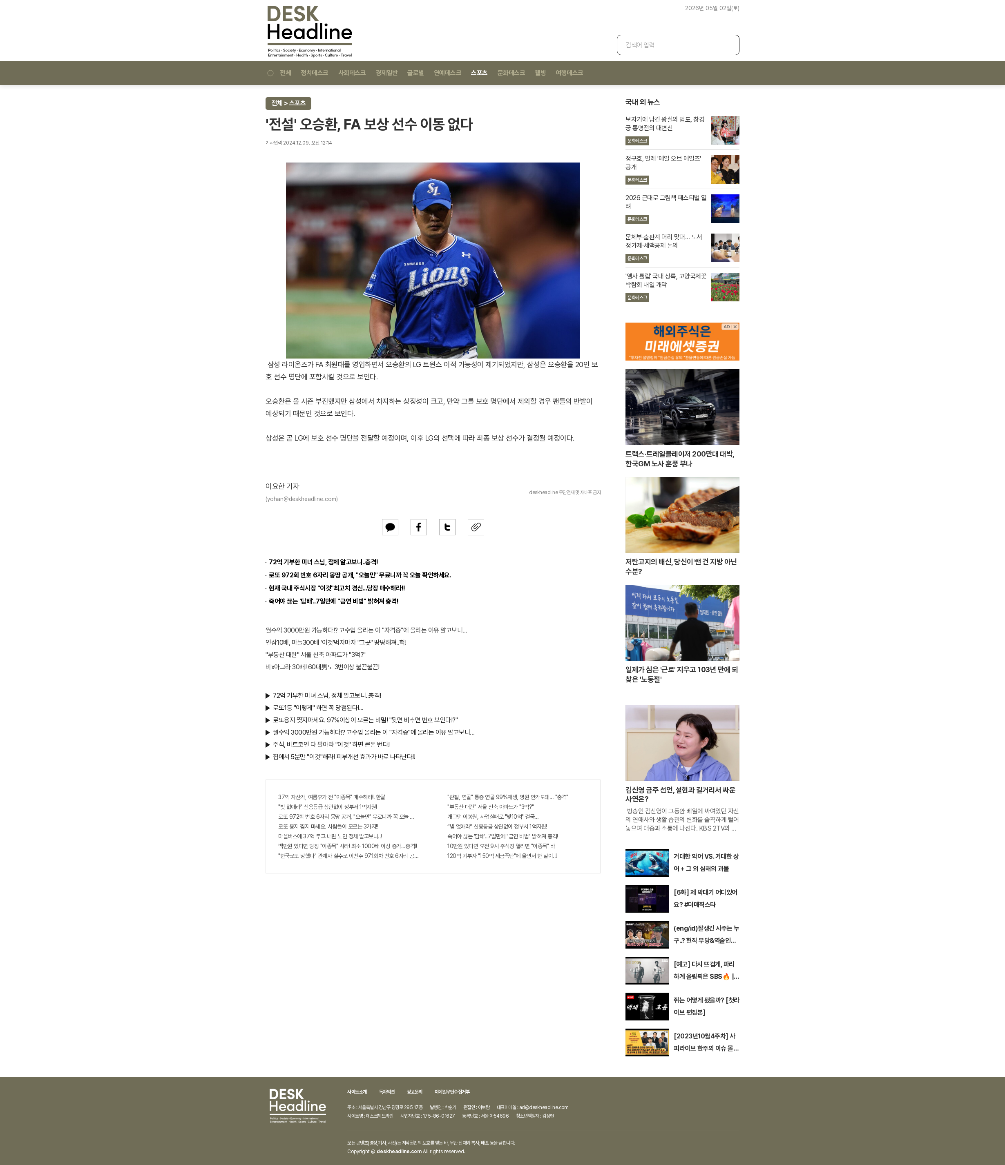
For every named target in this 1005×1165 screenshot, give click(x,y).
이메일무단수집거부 (452, 1092)
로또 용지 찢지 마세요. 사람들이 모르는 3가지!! (328, 826)
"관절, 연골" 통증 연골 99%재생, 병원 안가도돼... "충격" (507, 797)
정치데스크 (314, 73)
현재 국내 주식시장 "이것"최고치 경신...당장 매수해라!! (337, 588)
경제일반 (386, 73)
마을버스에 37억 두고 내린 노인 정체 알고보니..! (330, 836)
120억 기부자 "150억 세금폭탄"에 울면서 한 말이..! (502, 856)
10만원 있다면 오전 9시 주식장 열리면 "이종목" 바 (501, 846)
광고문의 (414, 1092)
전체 (278, 73)
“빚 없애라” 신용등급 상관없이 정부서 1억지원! (497, 826)
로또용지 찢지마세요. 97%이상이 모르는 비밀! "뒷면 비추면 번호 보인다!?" (365, 720)
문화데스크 (511, 73)
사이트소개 (357, 1092)
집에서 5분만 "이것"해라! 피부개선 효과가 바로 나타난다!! (344, 757)
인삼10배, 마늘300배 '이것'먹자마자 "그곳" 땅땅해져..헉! (336, 642)
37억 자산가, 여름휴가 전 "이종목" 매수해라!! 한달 (331, 797)
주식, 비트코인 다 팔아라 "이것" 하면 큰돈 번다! (331, 744)
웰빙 (540, 73)
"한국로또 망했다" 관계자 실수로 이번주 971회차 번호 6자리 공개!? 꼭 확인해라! (348, 856)
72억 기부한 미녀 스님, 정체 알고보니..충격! (323, 562)
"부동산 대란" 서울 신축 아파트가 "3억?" (316, 655)
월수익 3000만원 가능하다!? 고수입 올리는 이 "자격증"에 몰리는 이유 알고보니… (366, 630)
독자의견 (387, 1092)
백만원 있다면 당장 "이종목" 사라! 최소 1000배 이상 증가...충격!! (347, 846)
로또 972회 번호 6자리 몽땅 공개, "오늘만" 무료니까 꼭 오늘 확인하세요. (360, 575)
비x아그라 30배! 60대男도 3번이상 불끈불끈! (323, 667)
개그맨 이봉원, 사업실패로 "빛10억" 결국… (493, 816)
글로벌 (415, 73)
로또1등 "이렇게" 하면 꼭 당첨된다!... (318, 708)
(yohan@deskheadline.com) (302, 499)
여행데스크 (569, 73)
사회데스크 (352, 73)
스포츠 (479, 73)
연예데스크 (448, 73)
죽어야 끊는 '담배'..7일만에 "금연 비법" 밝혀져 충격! (334, 601)
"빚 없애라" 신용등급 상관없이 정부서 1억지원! (327, 807)
